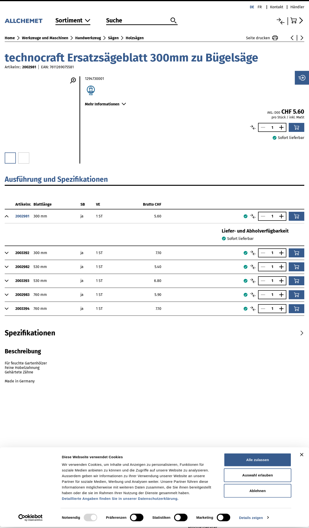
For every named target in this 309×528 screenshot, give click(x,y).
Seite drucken (262, 38)
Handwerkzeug (88, 38)
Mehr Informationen (105, 104)
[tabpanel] (154, 370)
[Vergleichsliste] (280, 21)
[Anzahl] (272, 127)
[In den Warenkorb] (296, 127)
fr (260, 7)
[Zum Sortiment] (72, 21)
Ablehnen (257, 492)
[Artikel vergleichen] (253, 127)
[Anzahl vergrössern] (282, 127)
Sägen (113, 38)
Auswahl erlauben (257, 476)
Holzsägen (135, 38)
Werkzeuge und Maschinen (45, 38)
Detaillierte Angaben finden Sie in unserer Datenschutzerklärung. (120, 500)
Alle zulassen (257, 461)
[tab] (30, 333)
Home (10, 38)
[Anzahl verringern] (262, 127)
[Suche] (142, 21)
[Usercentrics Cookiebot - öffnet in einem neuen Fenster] (30, 518)
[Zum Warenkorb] (297, 20)
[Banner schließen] (301, 455)
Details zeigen (251, 519)
